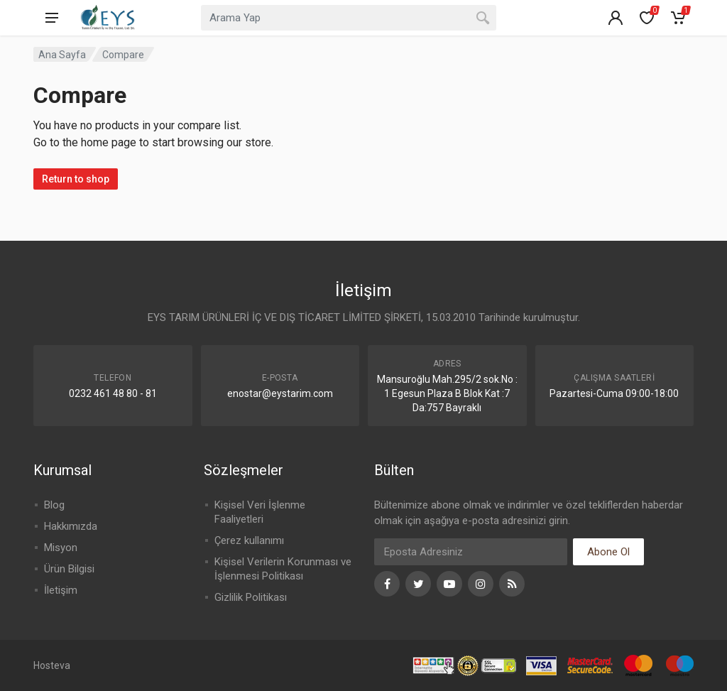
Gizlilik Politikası (250, 597)
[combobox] (348, 18)
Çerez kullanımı (249, 540)
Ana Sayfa (62, 54)
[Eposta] (470, 551)
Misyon (60, 547)
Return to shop (75, 179)
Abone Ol (608, 551)
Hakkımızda (70, 526)
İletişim (60, 590)
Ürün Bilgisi (69, 568)
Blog (54, 505)
